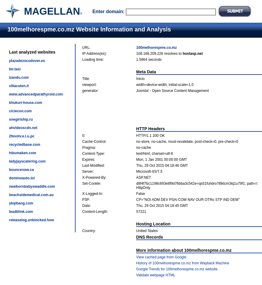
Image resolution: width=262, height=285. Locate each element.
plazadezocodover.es (27, 61)
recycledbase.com (24, 144)
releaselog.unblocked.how (31, 220)
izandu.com (19, 77)
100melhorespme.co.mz (156, 48)
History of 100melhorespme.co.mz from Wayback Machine (182, 263)
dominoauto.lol (22, 178)
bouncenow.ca (21, 170)
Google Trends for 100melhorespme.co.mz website (176, 269)
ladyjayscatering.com (27, 161)
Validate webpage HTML (155, 275)
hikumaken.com (22, 153)
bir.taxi (15, 69)
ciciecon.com (20, 111)
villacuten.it (19, 86)
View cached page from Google (161, 257)
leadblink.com (21, 212)
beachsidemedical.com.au (31, 195)
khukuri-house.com (25, 103)
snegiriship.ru (21, 119)
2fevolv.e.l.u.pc (21, 136)
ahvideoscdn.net (23, 128)
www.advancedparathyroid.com (36, 94)
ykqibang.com (21, 203)
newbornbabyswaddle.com (32, 186)
